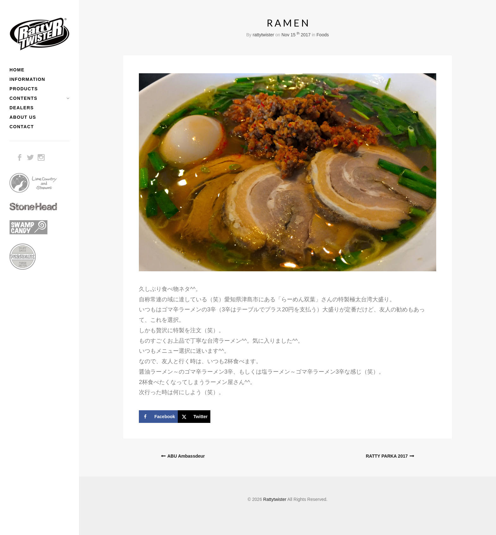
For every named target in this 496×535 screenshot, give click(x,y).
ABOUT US (22, 117)
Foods (323, 34)
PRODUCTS (23, 88)
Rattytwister (274, 499)
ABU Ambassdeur (186, 456)
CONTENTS (23, 98)
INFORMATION (27, 79)
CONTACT (21, 126)
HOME (17, 69)
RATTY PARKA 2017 (387, 456)
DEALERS (21, 107)
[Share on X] (194, 416)
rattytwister (263, 34)
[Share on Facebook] (158, 416)
